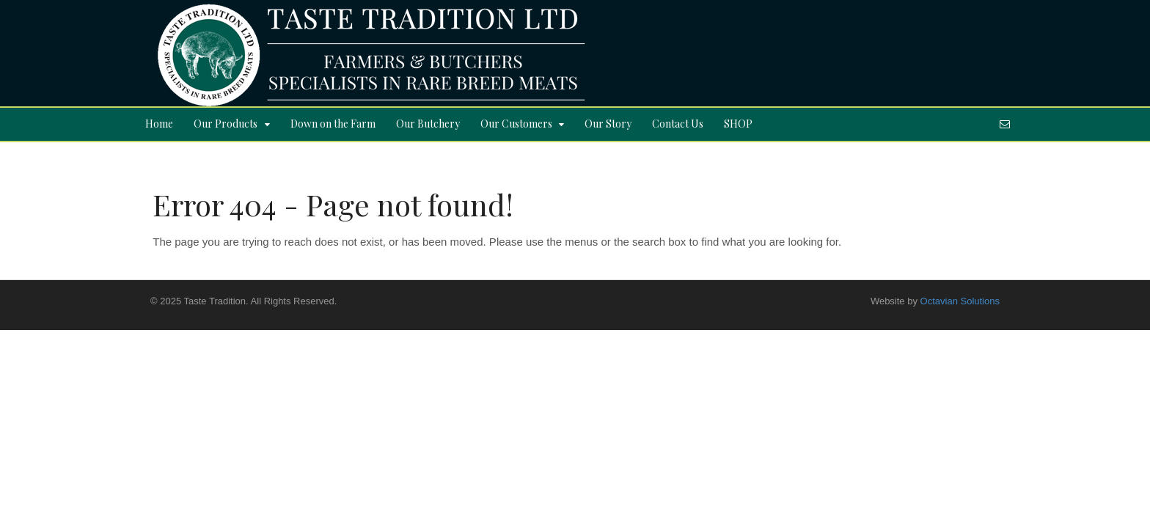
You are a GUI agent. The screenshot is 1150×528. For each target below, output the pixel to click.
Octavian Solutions (960, 301)
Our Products (225, 124)
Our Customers (516, 124)
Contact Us (677, 124)
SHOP (738, 124)
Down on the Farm (333, 124)
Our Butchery (428, 124)
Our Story (608, 124)
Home (159, 124)
